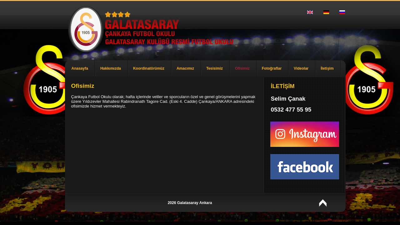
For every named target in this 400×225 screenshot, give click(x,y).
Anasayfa (80, 68)
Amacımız (185, 68)
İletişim (327, 68)
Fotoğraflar (272, 68)
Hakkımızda (110, 68)
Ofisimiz (242, 68)
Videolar (301, 68)
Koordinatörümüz (148, 68)
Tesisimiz (214, 68)
